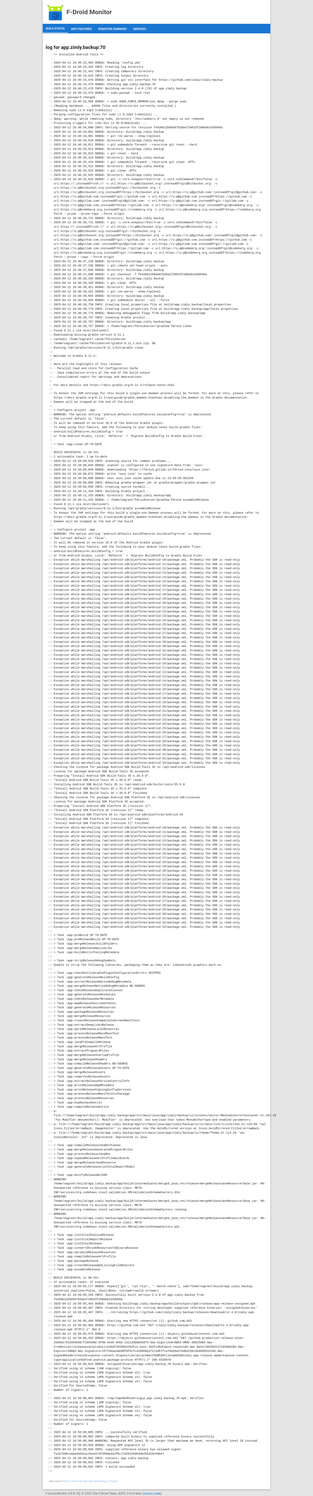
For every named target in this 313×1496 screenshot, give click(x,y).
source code (152, 1493)
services (139, 29)
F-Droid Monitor (79, 12)
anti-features (81, 29)
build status (55, 28)
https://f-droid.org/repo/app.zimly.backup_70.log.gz (90, 1481)
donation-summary (112, 29)
